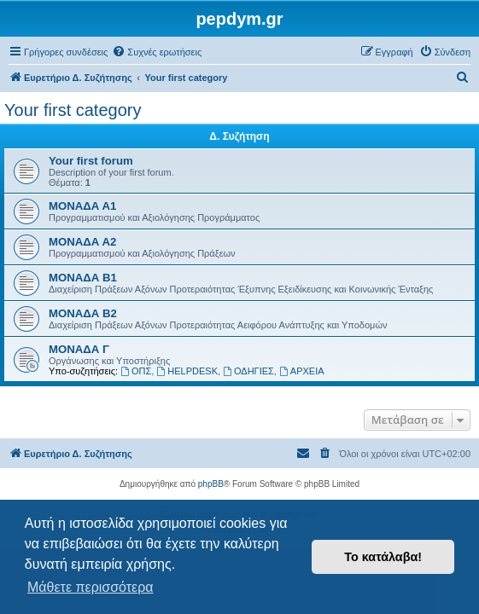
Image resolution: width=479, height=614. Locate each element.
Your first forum (91, 160)
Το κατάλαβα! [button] (383, 557)
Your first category (72, 110)
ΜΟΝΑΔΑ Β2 (83, 313)
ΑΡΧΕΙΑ (301, 371)
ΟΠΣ (135, 371)
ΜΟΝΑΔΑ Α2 (82, 241)
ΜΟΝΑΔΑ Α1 (82, 206)
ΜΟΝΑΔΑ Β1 (83, 277)
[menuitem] (157, 52)
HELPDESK (187, 371)
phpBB (211, 484)
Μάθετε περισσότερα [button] (90, 587)
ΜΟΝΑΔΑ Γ (79, 349)
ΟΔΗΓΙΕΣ (248, 371)
